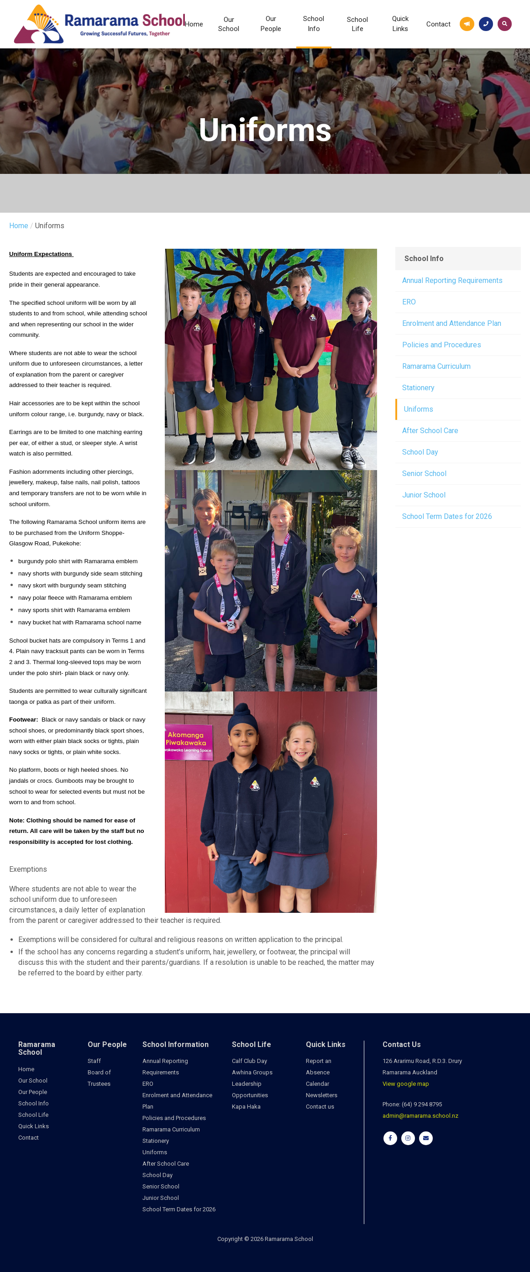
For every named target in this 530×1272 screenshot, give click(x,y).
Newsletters (321, 1095)
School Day (420, 452)
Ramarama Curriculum (436, 366)
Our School (228, 24)
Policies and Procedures (441, 344)
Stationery (418, 387)
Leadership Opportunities (250, 1089)
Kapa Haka (246, 1106)
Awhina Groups (252, 1072)
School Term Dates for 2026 (447, 516)
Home (194, 24)
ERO (409, 302)
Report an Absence (318, 1066)
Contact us (320, 1106)
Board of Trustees (99, 1078)
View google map (406, 1083)
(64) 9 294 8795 (422, 1104)
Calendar (317, 1083)
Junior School (424, 495)
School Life (357, 24)
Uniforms (418, 409)
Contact (438, 24)
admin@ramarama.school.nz (420, 1115)
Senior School (424, 473)
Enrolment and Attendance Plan (451, 323)
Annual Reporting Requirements (452, 280)
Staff (94, 1060)
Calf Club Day (249, 1060)
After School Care (430, 430)
